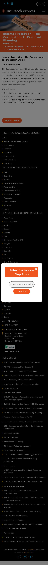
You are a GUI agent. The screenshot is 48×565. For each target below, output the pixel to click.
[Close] (36, 269)
